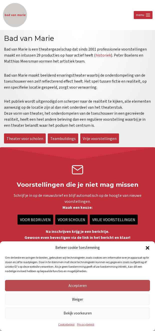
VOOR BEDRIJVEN (35, 219)
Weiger (77, 299)
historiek (103, 55)
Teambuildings (63, 138)
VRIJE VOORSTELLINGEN (113, 219)
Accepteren (77, 285)
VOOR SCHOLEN (71, 219)
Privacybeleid (85, 324)
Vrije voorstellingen (99, 138)
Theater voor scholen (24, 138)
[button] (147, 247)
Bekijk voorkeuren (78, 313)
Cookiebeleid (66, 324)
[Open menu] (143, 15)
